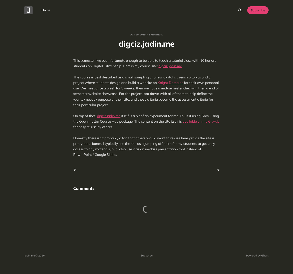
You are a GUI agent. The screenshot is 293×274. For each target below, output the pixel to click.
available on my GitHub (201, 121)
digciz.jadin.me (170, 66)
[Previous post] (76, 170)
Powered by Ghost (257, 255)
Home (46, 10)
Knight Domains (170, 82)
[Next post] (217, 170)
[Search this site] (240, 10)
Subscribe (258, 10)
